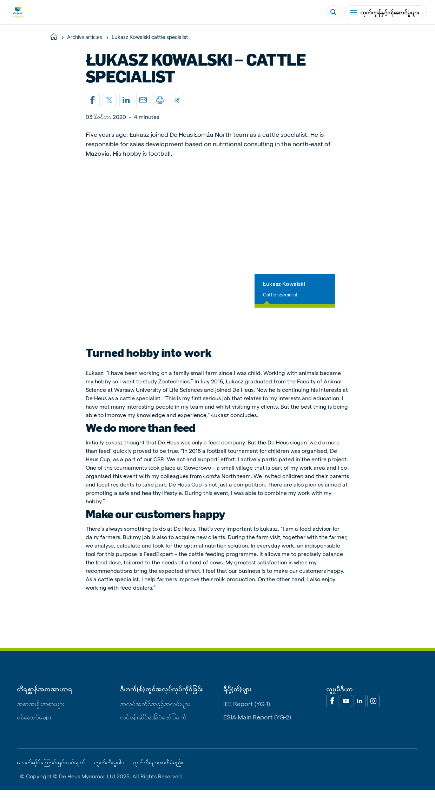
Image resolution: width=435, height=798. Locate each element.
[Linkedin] (126, 100)
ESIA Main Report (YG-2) (257, 723)
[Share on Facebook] (93, 100)
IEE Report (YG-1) (246, 710)
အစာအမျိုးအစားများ (41, 710)
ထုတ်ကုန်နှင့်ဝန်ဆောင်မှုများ (384, 12)
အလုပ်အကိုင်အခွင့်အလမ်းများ (155, 710)
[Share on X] (110, 100)
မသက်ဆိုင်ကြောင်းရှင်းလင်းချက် (51, 769)
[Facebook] (332, 708)
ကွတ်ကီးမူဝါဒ (109, 769)
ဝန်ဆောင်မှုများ (34, 723)
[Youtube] (346, 708)
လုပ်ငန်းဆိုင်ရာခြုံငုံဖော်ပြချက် (153, 723)
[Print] (160, 100)
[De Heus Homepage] (17, 12)
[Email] (143, 100)
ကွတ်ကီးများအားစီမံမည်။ (160, 769)
